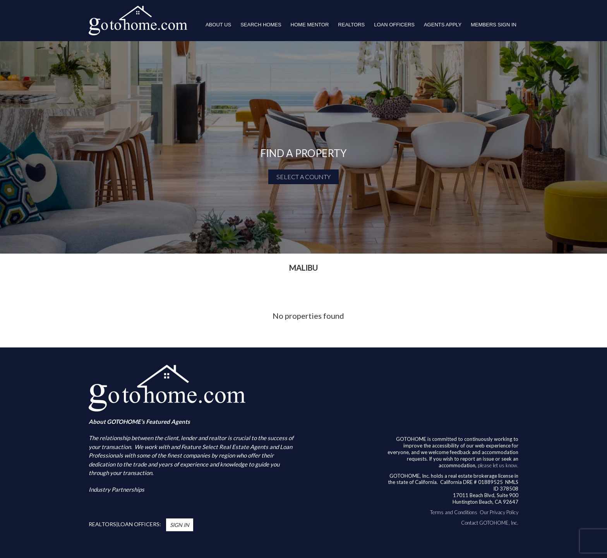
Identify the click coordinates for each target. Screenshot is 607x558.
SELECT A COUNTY (303, 176)
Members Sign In (493, 25)
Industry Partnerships (116, 489)
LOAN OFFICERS (394, 25)
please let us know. (498, 465)
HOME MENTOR (310, 25)
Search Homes (260, 25)
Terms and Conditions (453, 512)
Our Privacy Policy (499, 512)
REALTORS (351, 25)
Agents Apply (442, 25)
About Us (218, 25)
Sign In (179, 525)
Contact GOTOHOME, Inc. (489, 523)
